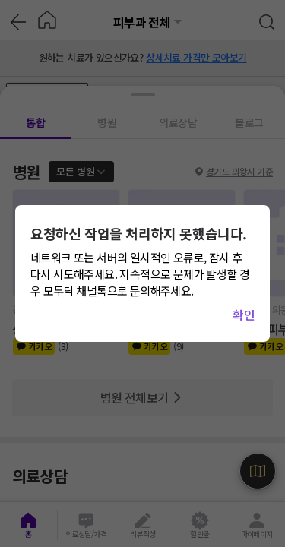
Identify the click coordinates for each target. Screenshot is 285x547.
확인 (244, 314)
